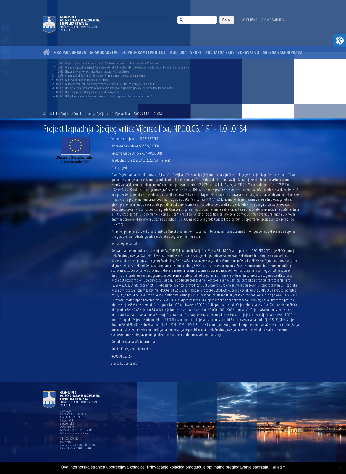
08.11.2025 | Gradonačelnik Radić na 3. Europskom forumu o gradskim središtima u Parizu (99, 76)
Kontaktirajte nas (272, 20)
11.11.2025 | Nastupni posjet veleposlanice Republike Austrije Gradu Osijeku (91, 72)
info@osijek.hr (67, 420)
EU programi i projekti (144, 52)
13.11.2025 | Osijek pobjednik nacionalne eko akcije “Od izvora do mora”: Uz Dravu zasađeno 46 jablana (105, 63)
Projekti (66, 114)
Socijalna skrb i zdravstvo (232, 52)
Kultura (178, 52)
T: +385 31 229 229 (70, 417)
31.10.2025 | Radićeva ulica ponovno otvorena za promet (80, 80)
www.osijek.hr (67, 427)
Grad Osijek (50, 114)
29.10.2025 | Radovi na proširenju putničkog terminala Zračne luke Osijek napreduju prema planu (103, 84)
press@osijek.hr (68, 424)
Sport (196, 52)
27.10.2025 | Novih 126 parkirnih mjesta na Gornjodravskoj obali (85, 92)
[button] (339, 40)
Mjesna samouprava (283, 52)
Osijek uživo (249, 20)
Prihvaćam (278, 468)
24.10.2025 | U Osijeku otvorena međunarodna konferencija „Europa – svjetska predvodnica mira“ (102, 96)
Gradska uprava (70, 52)
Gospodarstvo (104, 52)
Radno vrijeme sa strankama (74, 433)
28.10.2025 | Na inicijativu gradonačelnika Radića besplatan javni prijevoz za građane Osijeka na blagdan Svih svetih (112, 88)
